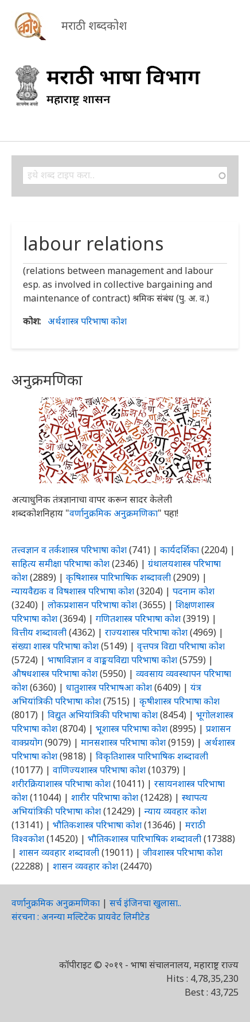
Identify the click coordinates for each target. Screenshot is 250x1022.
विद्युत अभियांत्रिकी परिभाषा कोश (103, 714)
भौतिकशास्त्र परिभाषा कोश (97, 825)
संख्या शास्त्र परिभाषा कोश (55, 646)
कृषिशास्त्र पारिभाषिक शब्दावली (118, 577)
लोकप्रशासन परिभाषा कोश (92, 604)
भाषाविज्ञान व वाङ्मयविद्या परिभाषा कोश (112, 659)
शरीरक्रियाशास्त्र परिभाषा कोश (61, 783)
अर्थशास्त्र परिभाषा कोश (87, 321)
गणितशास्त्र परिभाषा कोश (138, 618)
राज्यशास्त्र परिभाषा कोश (146, 632)
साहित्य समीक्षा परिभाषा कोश (60, 563)
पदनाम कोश (193, 591)
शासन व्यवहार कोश (85, 866)
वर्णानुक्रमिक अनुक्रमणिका (113, 513)
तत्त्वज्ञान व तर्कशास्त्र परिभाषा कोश (69, 549)
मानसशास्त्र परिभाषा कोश (123, 742)
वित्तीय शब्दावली (39, 632)
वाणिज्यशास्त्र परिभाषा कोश (99, 769)
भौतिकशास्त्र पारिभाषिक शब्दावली (144, 838)
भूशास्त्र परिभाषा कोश (131, 728)
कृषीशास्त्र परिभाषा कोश (179, 701)
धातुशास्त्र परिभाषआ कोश (109, 687)
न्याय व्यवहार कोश (175, 811)
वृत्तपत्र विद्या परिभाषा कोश (181, 646)
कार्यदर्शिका (179, 549)
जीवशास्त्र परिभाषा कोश (182, 852)
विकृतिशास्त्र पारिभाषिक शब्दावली (152, 756)
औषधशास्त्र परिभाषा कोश (54, 673)
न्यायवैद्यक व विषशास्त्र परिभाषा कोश (72, 591)
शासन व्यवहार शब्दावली (59, 852)
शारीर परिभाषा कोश (104, 797)
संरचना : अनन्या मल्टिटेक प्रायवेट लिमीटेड (80, 916)
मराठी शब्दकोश (94, 25)
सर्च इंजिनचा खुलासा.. (145, 902)
